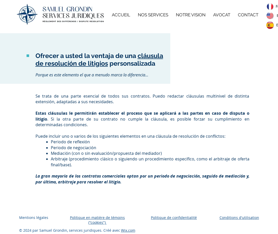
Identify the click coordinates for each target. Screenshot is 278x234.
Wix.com (128, 230)
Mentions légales (33, 217)
